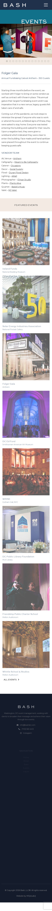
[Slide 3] (16, 61)
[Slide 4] (19, 61)
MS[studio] (31, 904)
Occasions (16, 166)
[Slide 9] (35, 61)
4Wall (14, 176)
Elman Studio (24, 180)
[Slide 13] (48, 61)
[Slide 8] (32, 61)
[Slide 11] (42, 61)
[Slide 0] (7, 61)
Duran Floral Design (18, 172)
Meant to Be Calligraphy (26, 162)
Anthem (17, 158)
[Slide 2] (13, 61)
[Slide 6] (26, 61)
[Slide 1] (10, 61)
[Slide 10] (38, 61)
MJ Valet (12, 190)
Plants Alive (15, 183)
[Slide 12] (45, 61)
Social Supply (16, 169)
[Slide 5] (23, 61)
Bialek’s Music (18, 187)
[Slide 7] (29, 61)
